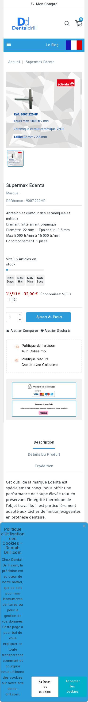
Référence (14, 200)
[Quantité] (11, 317)
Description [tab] (44, 442)
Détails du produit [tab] (44, 454)
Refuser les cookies (45, 686)
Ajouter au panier (49, 317)
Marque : (13, 193)
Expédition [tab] (44, 466)
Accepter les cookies (72, 686)
